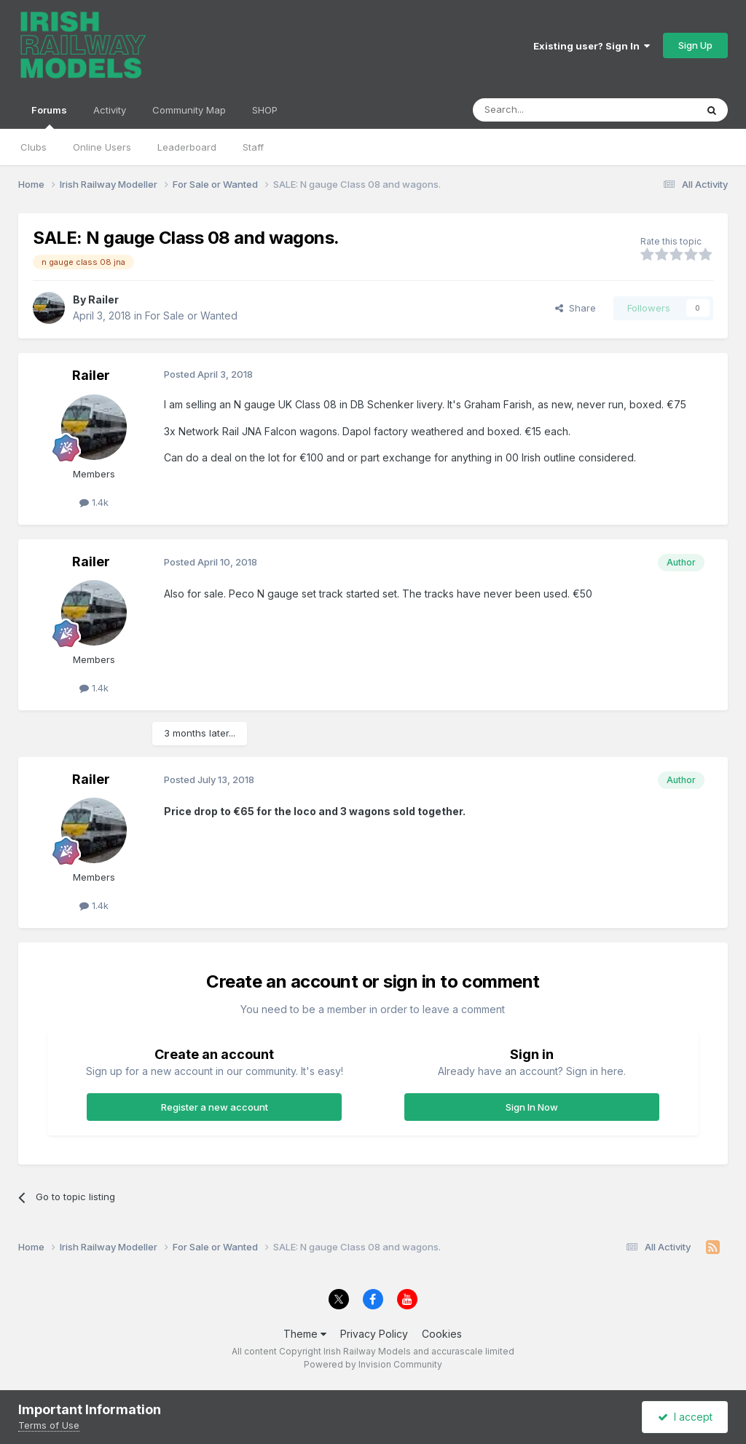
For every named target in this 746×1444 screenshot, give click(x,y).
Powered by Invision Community (373, 1364)
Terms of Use (48, 1425)
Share (575, 308)
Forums (49, 116)
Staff (253, 147)
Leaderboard (186, 147)
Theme (304, 1334)
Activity (109, 110)
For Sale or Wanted (191, 315)
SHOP (265, 110)
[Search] (547, 110)
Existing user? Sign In (591, 46)
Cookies (442, 1334)
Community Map (189, 110)
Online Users (102, 147)
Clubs (33, 147)
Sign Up (695, 45)
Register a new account (214, 1107)
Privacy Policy (374, 1334)
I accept (685, 1417)
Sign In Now (532, 1107)
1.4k (94, 502)
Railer (103, 299)
